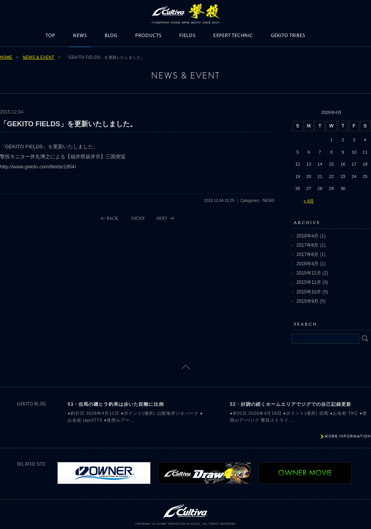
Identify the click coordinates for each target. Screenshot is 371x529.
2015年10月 (308, 292)
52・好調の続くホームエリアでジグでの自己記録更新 (290, 404)
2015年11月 (308, 282)
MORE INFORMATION (348, 436)
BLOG (111, 35)
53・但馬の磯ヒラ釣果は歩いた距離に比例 (116, 404)
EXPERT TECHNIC (233, 35)
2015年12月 (308, 273)
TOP (50, 35)
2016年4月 (307, 263)
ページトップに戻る (186, 367)
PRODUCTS (148, 35)
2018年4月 (307, 236)
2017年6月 (307, 254)
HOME (6, 57)
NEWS (80, 35)
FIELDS (187, 35)
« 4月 (309, 200)
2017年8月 (307, 245)
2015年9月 (307, 301)
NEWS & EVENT (38, 57)
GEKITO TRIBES (288, 35)
